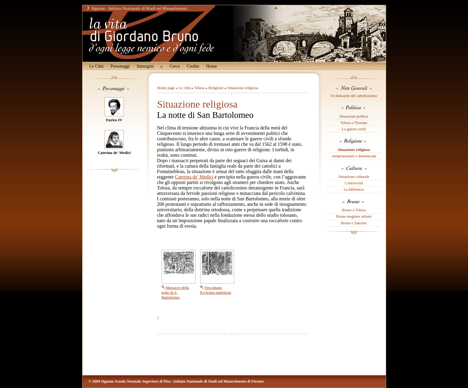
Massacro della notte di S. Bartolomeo (175, 292)
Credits (193, 66)
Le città (184, 88)
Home (211, 66)
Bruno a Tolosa (354, 210)
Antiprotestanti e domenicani (353, 156)
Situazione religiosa (354, 150)
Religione (216, 88)
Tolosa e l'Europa (353, 123)
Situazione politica (354, 116)
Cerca (175, 66)
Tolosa (199, 88)
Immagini (145, 66)
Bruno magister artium (354, 216)
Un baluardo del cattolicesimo (354, 96)
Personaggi (120, 66)
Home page (166, 88)
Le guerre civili (354, 129)
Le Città (96, 66)
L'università (354, 183)
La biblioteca (354, 189)
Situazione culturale (353, 177)
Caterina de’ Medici (194, 176)
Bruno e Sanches (354, 223)
